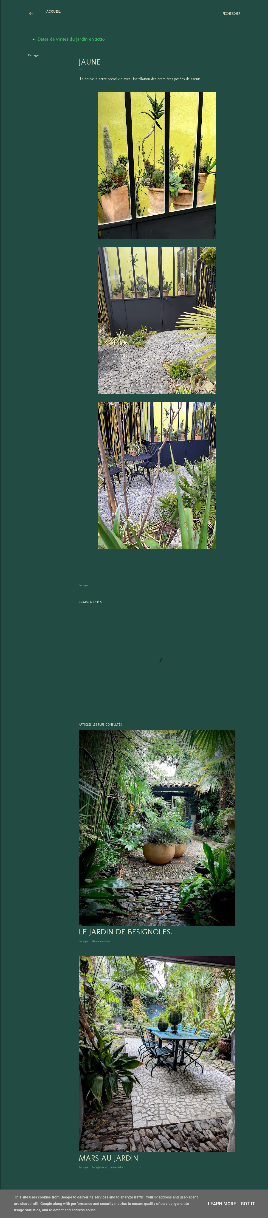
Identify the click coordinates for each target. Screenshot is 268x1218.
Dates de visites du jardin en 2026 (70, 39)
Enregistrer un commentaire (107, 1167)
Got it (248, 1204)
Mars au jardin (108, 1158)
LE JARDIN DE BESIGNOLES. (125, 931)
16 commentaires (101, 941)
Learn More (222, 1204)
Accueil (53, 11)
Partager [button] (33, 55)
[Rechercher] (231, 13)
